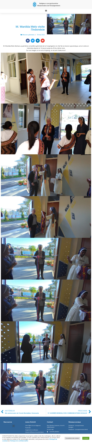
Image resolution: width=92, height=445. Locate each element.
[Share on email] (43, 41)
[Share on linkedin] (38, 41)
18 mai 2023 (41, 35)
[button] (46, 10)
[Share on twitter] (33, 41)
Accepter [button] (85, 438)
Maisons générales (28, 35)
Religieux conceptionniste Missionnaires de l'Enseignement (48, 4)
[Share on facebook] (28, 41)
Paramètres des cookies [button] (72, 438)
